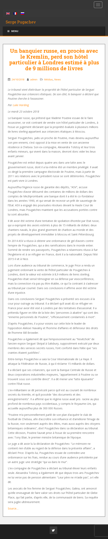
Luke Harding (21, 105)
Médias (48, 79)
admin (33, 79)
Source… (13, 508)
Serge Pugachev (21, 21)
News (57, 79)
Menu (12, 31)
